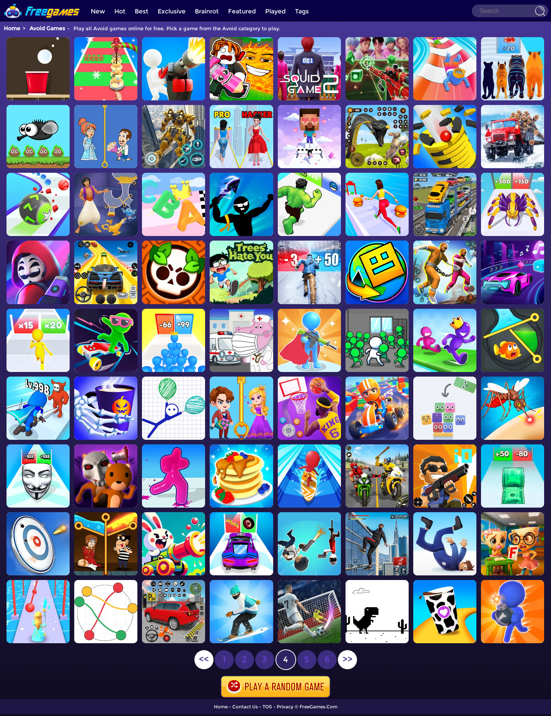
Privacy (285, 706)
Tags (302, 11)
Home (12, 28)
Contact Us (245, 706)
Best (141, 11)
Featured (242, 11)
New (98, 11)
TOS (267, 706)
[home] (42, 3)
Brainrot (207, 11)
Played (275, 11)
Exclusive (172, 11)
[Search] (510, 11)
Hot (120, 11)
